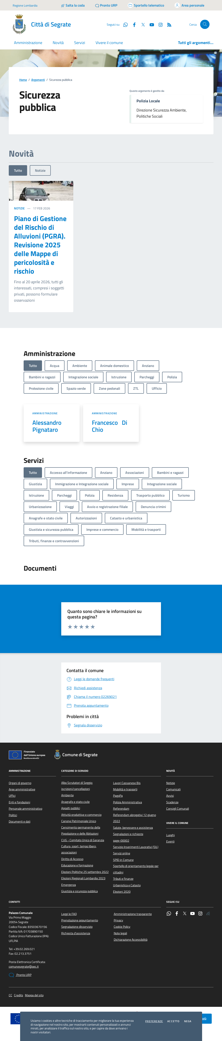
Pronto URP (20, 975)
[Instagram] (158, 24)
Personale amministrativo (25, 808)
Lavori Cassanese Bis (127, 783)
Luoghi (170, 835)
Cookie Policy (122, 926)
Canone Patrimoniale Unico (78, 821)
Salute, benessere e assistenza (133, 827)
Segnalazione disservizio (77, 926)
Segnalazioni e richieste (128, 834)
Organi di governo (20, 783)
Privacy (118, 920)
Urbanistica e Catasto (127, 885)
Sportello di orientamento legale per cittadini (136, 869)
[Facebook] (132, 24)
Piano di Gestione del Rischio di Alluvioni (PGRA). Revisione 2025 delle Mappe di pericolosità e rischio (40, 244)
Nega (188, 1021)
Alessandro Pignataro (48, 426)
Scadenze (172, 802)
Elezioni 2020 (122, 891)
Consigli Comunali (177, 808)
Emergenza (68, 884)
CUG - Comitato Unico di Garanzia (82, 840)
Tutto (18, 170)
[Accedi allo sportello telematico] (145, 5)
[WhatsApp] (123, 24)
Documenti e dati (19, 821)
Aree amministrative (22, 789)
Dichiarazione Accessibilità (130, 939)
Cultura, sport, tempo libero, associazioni (78, 849)
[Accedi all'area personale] (189, 5)
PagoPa (118, 795)
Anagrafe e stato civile (75, 801)
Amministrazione (45, 413)
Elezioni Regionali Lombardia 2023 (83, 878)
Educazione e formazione (77, 865)
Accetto (173, 1021)
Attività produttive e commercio (81, 814)
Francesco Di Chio (109, 426)
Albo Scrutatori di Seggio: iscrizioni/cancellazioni (77, 785)
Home (23, 80)
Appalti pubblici (70, 808)
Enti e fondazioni (19, 802)
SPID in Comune (123, 859)
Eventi (170, 841)
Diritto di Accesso (72, 859)
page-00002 (121, 840)
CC (10, 995)
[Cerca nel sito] (205, 24)
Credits (18, 995)
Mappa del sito (34, 995)
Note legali (120, 933)
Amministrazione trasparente (133, 914)
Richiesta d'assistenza (75, 933)
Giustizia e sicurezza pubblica (79, 891)
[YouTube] (150, 24)
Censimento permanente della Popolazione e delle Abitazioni (80, 830)
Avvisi (170, 795)
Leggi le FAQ (69, 914)
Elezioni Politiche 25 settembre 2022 (85, 871)
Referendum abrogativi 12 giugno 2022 (134, 818)
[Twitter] (141, 24)
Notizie (40, 170)
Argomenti (38, 80)
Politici (13, 815)
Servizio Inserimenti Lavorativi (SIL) (135, 846)
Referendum (121, 808)
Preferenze (154, 1021)
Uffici (12, 795)
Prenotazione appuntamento (79, 920)
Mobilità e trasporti (125, 789)
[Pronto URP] (106, 5)
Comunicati (173, 789)
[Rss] (167, 24)
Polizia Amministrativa (127, 802)
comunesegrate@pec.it (24, 966)
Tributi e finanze (123, 878)
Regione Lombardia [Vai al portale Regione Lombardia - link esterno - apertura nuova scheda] (25, 5)
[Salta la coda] (73, 5)
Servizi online (121, 853)
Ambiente (67, 795)
